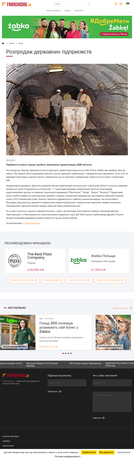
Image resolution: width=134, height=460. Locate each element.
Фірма (20, 43)
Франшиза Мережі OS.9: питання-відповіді (44, 364)
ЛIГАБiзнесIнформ (31, 223)
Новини (67, 10)
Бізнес (11, 43)
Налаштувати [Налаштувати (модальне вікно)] (123, 452)
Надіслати (99, 418)
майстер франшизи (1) (110, 280)
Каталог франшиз (54, 10)
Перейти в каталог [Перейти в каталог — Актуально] (122, 308)
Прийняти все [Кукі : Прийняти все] (89, 452)
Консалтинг (78, 10)
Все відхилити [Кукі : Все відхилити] (106, 452)
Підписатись (54, 391)
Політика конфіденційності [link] (67, 456)
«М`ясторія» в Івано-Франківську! (87, 363)
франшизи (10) (53, 280)
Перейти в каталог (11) (24, 280)
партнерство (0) (79, 280)
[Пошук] (70, 4)
